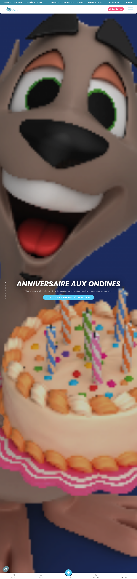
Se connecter (114, 2)
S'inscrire (128, 2)
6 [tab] (4, 296)
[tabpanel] (68, 289)
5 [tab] (4, 293)
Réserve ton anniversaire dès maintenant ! (68, 297)
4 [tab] (4, 290)
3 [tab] (4, 287)
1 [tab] (4, 282)
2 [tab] (4, 285)
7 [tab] (4, 298)
